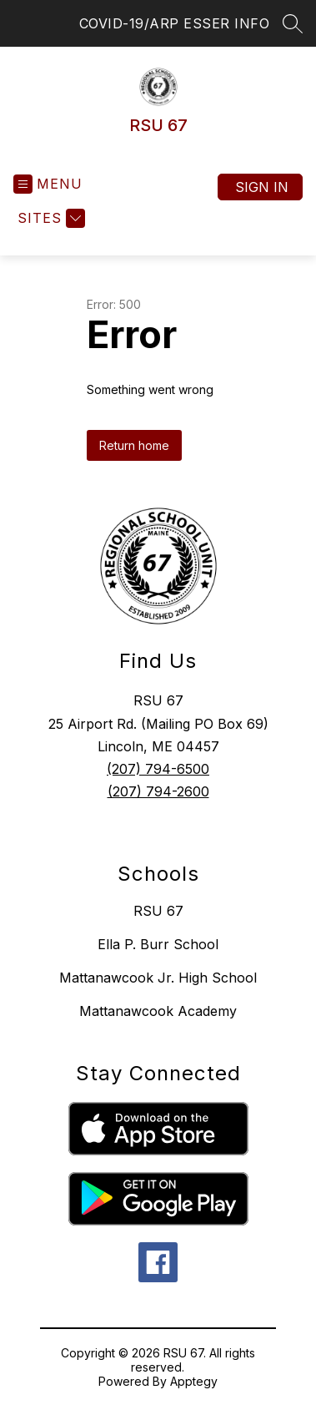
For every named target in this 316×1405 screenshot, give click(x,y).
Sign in (261, 187)
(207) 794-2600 (158, 791)
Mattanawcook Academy (158, 1011)
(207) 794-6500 (158, 769)
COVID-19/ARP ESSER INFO (174, 23)
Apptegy (194, 1381)
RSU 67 (158, 910)
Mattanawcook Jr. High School (158, 977)
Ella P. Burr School (158, 944)
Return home (134, 445)
